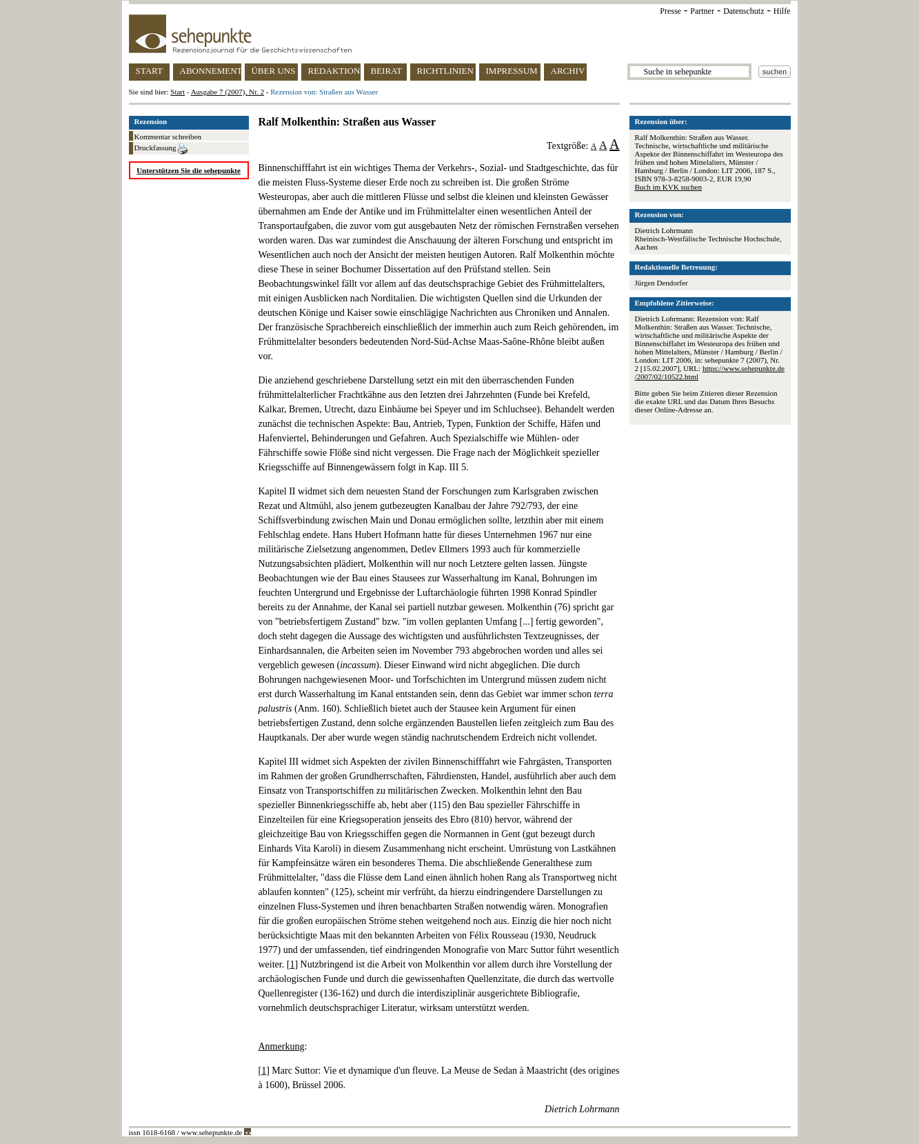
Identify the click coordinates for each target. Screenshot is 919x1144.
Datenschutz (743, 11)
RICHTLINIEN (445, 71)
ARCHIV (568, 71)
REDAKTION (334, 71)
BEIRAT (387, 71)
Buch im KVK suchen (668, 187)
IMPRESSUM (512, 71)
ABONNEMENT (210, 71)
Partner (702, 11)
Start (177, 92)
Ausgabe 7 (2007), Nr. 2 (227, 92)
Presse (670, 11)
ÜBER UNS (274, 71)
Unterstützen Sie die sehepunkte (189, 170)
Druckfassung (161, 148)
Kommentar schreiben (167, 136)
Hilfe (782, 11)
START (149, 71)
